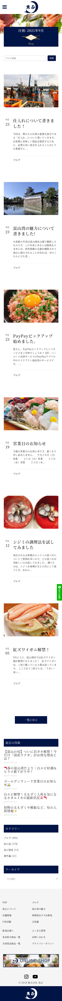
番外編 (7, 855)
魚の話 (7, 843)
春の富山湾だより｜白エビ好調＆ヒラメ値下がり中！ (30, 770)
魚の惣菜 (8, 849)
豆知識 (35, 921)
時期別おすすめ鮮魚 (42, 915)
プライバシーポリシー (43, 943)
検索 (52, 58)
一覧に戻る (31, 720)
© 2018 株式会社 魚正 (31, 982)
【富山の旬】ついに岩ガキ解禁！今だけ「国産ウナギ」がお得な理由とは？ (30, 755)
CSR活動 (6, 921)
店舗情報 (6, 915)
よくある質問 (39, 930)
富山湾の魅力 (39, 908)
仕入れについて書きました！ (33, 123)
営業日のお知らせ (29, 443)
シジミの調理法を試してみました (33, 544)
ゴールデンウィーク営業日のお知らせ (30, 783)
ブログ (16, 160)
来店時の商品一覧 (11, 937)
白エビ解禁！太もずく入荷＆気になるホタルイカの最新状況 (30, 796)
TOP (4, 902)
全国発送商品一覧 (11, 943)
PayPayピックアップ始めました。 (33, 338)
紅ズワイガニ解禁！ (31, 649)
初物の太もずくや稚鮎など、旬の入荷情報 (30, 809)
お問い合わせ (39, 937)
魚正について (9, 908)
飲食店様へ (8, 930)
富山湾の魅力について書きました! (33, 230)
